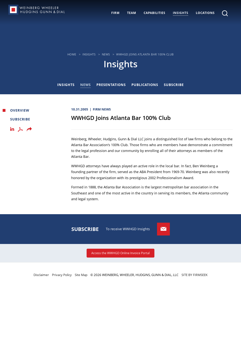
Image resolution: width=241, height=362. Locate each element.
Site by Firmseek (194, 275)
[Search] (225, 13)
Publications (144, 84)
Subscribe (174, 84)
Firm (115, 13)
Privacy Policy (62, 275)
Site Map (81, 275)
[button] (29, 130)
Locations (205, 13)
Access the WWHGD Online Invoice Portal (120, 253)
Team (131, 13)
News (106, 54)
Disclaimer (41, 275)
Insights (180, 13)
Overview (19, 110)
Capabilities (154, 13)
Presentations (111, 84)
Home (71, 54)
